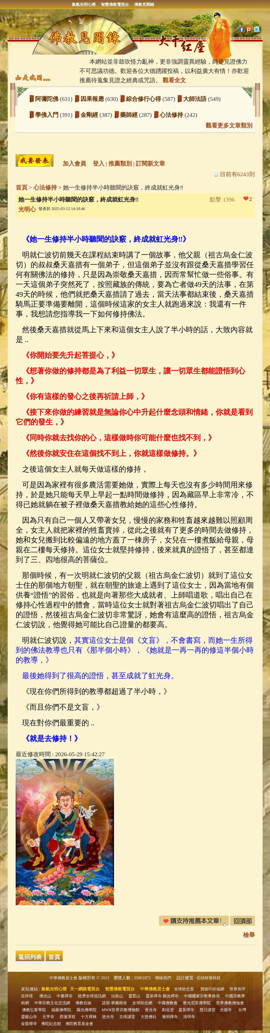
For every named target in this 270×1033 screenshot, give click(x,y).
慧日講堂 (208, 1010)
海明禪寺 (170, 1017)
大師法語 (195, 99)
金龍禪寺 (29, 1024)
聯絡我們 (163, 978)
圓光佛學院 (86, 1010)
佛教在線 (83, 1003)
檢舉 (249, 935)
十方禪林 (89, 1017)
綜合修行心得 (144, 99)
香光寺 (151, 1010)
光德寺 (226, 1010)
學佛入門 (47, 115)
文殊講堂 (127, 1017)
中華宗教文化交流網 (52, 1003)
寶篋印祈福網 (212, 989)
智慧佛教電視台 (115, 4)
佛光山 (45, 996)
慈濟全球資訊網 (92, 996)
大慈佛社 (149, 1017)
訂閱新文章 (150, 163)
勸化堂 (168, 1010)
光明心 (27, 209)
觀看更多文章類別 (229, 125)
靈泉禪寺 (154, 996)
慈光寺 (108, 1017)
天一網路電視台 (85, 989)
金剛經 (90, 115)
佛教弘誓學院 (34, 1010)
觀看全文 (174, 80)
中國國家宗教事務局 (202, 996)
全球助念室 (184, 989)
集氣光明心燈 (84, 4)
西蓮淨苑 (67, 1017)
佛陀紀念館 (51, 1024)
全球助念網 (142, 1003)
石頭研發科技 (209, 978)
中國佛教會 (168, 1003)
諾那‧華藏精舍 (114, 1003)
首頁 (21, 187)
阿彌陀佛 (47, 99)
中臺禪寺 (65, 996)
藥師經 (129, 115)
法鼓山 (117, 996)
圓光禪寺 (171, 996)
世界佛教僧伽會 (230, 1003)
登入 (98, 163)
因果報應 (93, 99)
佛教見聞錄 (144, 4)
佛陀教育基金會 (79, 1024)
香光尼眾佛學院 (197, 1003)
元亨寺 (48, 1017)
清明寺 (189, 1017)
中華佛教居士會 (63, 978)
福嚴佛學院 (61, 1010)
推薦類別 (120, 163)
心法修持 (172, 115)
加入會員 (74, 163)
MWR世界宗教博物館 (121, 1010)
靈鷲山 (134, 996)
